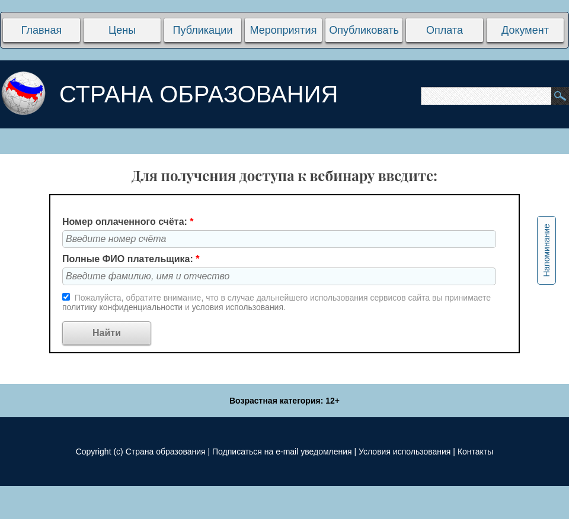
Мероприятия (283, 30)
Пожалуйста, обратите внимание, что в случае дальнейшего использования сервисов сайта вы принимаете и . (276, 302)
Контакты (475, 451)
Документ (525, 30)
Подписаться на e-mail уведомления (282, 451)
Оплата (444, 30)
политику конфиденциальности (123, 307)
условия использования (237, 307)
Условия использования (404, 451)
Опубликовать (364, 30)
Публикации (203, 30)
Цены (122, 30)
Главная (41, 30)
